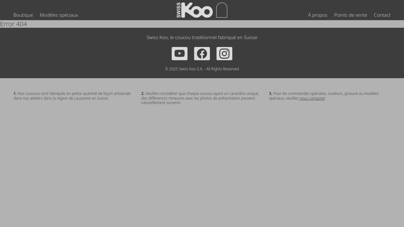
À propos (317, 15)
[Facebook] (202, 53)
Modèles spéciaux (59, 15)
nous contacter (312, 98)
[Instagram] (224, 53)
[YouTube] (179, 53)
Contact (382, 15)
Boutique (23, 15)
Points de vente (350, 15)
